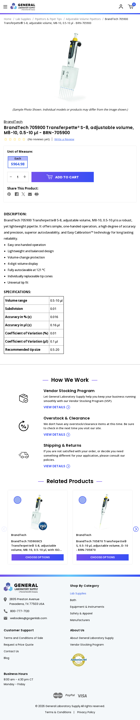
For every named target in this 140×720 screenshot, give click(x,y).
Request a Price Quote (19, 645)
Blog (6, 658)
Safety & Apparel (81, 613)
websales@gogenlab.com (25, 618)
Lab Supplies (78, 593)
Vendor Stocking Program (87, 645)
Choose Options (37, 557)
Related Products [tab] (70, 481)
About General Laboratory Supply (92, 638)
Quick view (17, 500)
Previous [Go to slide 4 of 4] (4, 529)
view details (54, 407)
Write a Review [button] (64, 139)
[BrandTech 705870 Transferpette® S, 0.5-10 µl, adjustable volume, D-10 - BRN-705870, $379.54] (102, 513)
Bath (73, 600)
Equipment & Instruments (87, 607)
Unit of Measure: (20, 151)
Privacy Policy (86, 712)
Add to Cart (62, 177)
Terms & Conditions (58, 712)
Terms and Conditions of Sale (23, 638)
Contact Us (11, 651)
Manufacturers (80, 620)
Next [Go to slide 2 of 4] (136, 529)
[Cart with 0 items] (131, 7)
